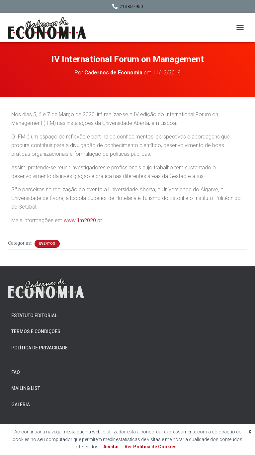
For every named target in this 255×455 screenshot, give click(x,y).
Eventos (47, 243)
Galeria (20, 404)
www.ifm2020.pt (83, 220)
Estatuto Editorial (34, 315)
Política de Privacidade (39, 347)
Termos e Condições (35, 331)
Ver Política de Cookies (151, 446)
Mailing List (25, 388)
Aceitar (111, 446)
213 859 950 (131, 6)
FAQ (15, 372)
